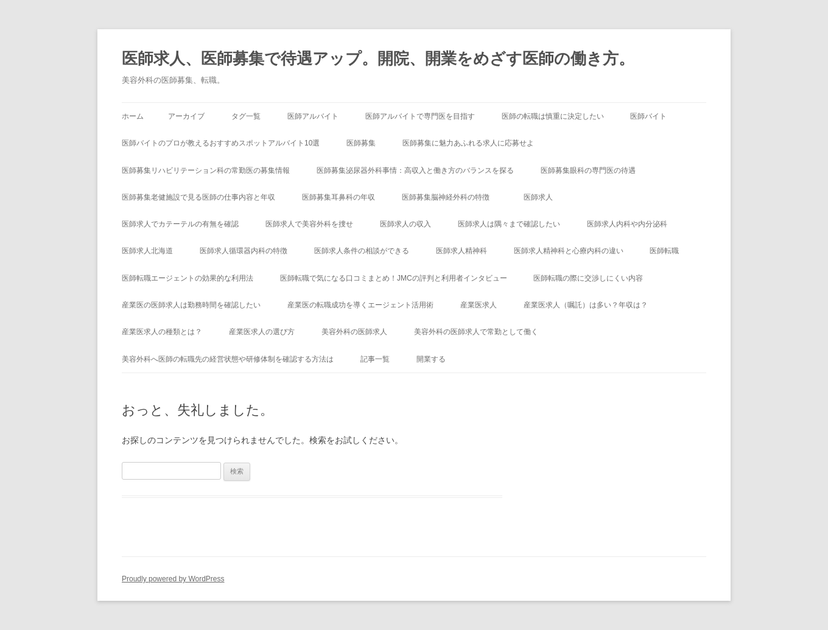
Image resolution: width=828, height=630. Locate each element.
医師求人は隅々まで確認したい (509, 224)
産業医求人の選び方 (262, 331)
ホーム (133, 116)
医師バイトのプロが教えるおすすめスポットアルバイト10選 (221, 143)
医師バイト (648, 116)
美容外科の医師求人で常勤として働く (476, 331)
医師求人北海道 (147, 251)
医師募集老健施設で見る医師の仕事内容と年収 (198, 197)
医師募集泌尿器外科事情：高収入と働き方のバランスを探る (415, 170)
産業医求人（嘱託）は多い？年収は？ (586, 305)
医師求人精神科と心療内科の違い (568, 251)
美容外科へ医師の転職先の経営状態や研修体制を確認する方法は (228, 359)
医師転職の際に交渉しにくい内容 (588, 278)
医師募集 (361, 143)
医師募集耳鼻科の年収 (338, 197)
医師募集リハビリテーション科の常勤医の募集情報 (206, 170)
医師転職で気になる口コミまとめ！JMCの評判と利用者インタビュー (393, 278)
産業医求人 (478, 305)
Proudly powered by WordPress (173, 579)
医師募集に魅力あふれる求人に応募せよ (468, 143)
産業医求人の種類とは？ (162, 331)
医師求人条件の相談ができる (361, 251)
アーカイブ (186, 116)
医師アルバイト (313, 116)
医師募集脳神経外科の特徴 (449, 197)
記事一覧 (375, 359)
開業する (431, 359)
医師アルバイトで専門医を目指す (420, 116)
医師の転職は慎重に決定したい (553, 116)
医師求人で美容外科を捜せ (309, 224)
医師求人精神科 (461, 251)
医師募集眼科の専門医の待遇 (588, 170)
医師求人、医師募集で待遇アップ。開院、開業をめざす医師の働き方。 (378, 58)
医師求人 (538, 197)
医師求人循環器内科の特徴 (243, 251)
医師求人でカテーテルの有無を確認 (180, 224)
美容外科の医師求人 (354, 331)
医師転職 (664, 251)
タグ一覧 (246, 116)
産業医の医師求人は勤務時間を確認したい (191, 305)
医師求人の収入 (405, 224)
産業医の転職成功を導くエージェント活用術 (360, 305)
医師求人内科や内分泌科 (627, 224)
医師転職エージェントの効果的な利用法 (187, 278)
